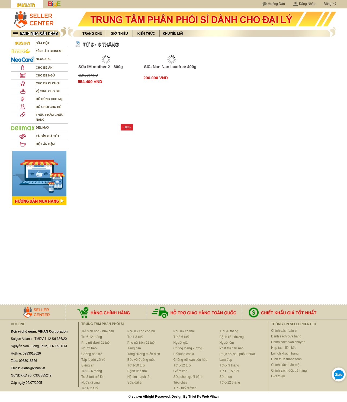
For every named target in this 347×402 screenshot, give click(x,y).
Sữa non (225, 377)
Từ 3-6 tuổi (181, 337)
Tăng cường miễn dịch (143, 354)
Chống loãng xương (188, 348)
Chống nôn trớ (91, 354)
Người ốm (226, 342)
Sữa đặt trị (135, 382)
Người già (181, 342)
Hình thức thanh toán (286, 359)
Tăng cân (134, 348)
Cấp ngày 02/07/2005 (26, 383)
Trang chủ (92, 34)
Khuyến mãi (173, 34)
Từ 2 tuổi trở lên (185, 388)
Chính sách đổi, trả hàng (289, 370)
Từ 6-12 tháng (91, 337)
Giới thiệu (119, 34)
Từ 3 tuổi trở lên (92, 377)
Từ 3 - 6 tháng (91, 371)
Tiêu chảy (181, 382)
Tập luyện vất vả (93, 360)
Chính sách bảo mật (285, 365)
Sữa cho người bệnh (188, 377)
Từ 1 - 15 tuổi (229, 371)
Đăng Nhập (304, 4)
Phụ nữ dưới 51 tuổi (95, 342)
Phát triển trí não (231, 348)
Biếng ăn (87, 365)
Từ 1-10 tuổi (136, 365)
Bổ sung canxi (184, 354)
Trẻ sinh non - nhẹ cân (97, 331)
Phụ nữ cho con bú (141, 331)
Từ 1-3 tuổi (135, 337)
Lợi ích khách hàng (284, 353)
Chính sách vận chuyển (288, 342)
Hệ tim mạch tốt (138, 377)
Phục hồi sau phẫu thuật (237, 354)
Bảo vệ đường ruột (141, 360)
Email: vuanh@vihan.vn (28, 368)
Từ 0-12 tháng (229, 382)
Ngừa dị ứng (90, 382)
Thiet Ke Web (198, 396)
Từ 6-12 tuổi (182, 365)
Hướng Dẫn (276, 4)
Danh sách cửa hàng (286, 336)
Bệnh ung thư (137, 371)
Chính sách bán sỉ (284, 331)
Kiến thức (146, 34)
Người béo (89, 348)
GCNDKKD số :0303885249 (31, 375)
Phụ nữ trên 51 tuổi (141, 342)
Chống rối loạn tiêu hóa (190, 360)
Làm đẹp (225, 360)
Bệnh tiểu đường (231, 337)
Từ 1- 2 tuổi (89, 388)
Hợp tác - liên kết (283, 348)
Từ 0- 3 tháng (229, 365)
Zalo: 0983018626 (24, 361)
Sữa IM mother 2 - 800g (100, 66)
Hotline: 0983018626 (26, 353)
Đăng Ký (330, 4)
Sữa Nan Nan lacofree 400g (170, 66)
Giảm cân (181, 371)
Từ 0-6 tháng (228, 331)
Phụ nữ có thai (184, 331)
